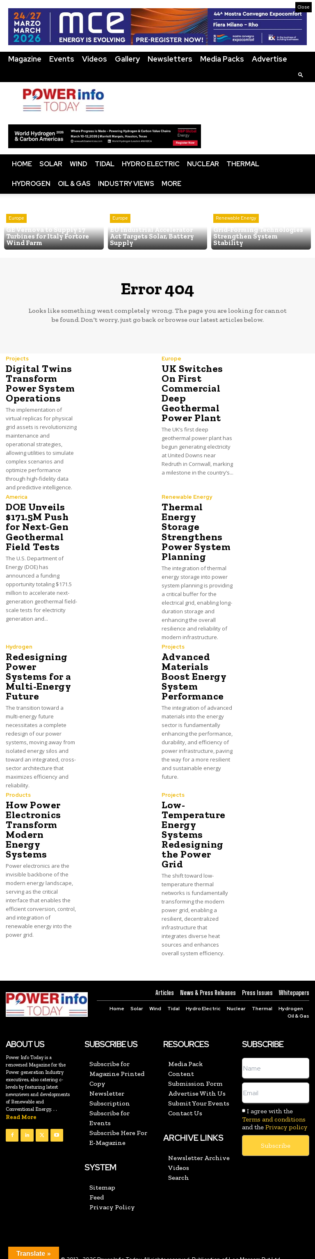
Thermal (242, 164)
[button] (300, 74)
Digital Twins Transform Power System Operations (39, 383)
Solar (50, 164)
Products (18, 794)
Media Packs (222, 59)
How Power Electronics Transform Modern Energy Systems (33, 829)
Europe (16, 218)
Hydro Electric (151, 164)
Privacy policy (286, 1116)
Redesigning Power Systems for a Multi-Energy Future (38, 676)
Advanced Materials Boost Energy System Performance (193, 676)
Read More (21, 1106)
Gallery (127, 59)
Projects (17, 358)
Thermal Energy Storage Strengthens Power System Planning (195, 531)
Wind (78, 164)
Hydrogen (31, 183)
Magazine (24, 59)
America (16, 497)
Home (22, 164)
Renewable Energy (236, 225)
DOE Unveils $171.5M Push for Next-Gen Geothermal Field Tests (37, 526)
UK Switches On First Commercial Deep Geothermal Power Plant (192, 393)
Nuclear (203, 164)
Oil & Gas (74, 183)
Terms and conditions (274, 1108)
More (171, 183)
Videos (94, 59)
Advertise (269, 59)
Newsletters (170, 59)
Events (61, 59)
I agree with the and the (274, 1108)
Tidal (104, 164)
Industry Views (126, 183)
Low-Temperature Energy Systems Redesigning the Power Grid (197, 829)
